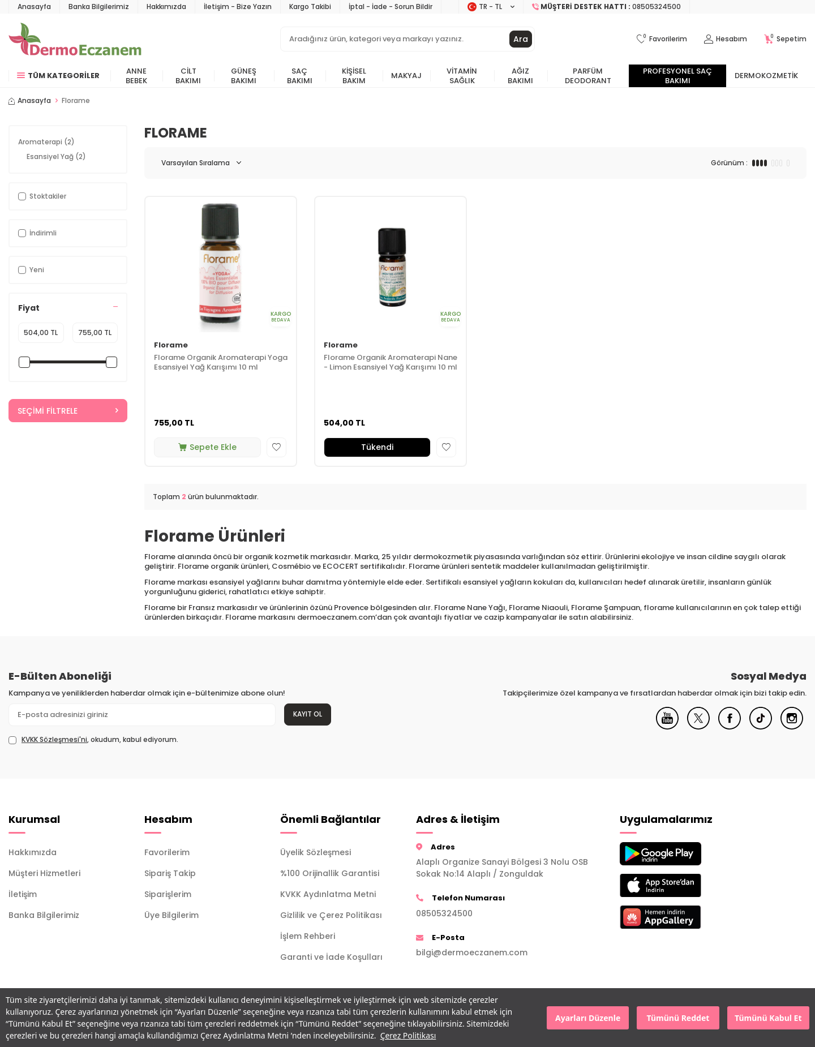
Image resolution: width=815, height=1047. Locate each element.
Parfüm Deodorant (588, 76)
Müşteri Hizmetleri (44, 873)
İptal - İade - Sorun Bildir (390, 6)
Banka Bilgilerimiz (98, 6)
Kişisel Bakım (354, 76)
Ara (520, 39)
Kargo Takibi (310, 6)
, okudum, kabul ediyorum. (93, 739)
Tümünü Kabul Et (768, 1017)
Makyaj (406, 75)
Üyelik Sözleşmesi (315, 852)
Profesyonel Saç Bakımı (677, 76)
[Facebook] (729, 726)
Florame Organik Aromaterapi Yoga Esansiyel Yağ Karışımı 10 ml (221, 362)
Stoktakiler (42, 196)
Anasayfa (34, 6)
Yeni (31, 269)
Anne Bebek (136, 76)
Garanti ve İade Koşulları (331, 957)
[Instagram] (791, 726)
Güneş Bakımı (243, 76)
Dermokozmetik (766, 75)
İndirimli (37, 233)
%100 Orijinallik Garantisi (329, 873)
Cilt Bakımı (188, 76)
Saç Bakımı (299, 76)
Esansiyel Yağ (56, 156)
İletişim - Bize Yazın (238, 6)
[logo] (74, 39)
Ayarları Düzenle (587, 1017)
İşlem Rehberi (307, 936)
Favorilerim (167, 852)
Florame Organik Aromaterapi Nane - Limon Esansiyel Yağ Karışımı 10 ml (390, 362)
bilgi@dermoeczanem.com (471, 952)
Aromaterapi (46, 142)
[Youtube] (667, 726)
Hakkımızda (166, 6)
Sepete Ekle (207, 447)
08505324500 (444, 913)
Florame (171, 345)
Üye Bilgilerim (171, 915)
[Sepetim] (785, 39)
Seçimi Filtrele (68, 411)
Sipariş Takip (170, 873)
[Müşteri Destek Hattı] (607, 7)
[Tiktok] (760, 726)
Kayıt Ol (307, 714)
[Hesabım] (725, 39)
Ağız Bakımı (520, 76)
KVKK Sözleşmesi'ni (54, 739)
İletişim (22, 894)
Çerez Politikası (408, 1035)
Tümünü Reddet (678, 1017)
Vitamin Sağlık (462, 76)
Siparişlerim (167, 894)
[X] (698, 726)
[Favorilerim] (662, 39)
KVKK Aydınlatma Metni (328, 894)
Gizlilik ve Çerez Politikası (331, 915)
